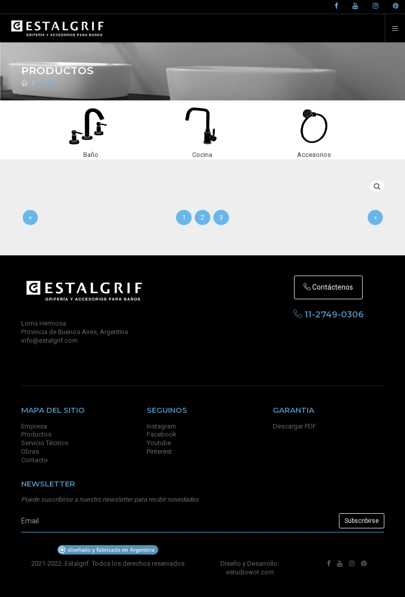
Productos (36, 434)
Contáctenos (328, 287)
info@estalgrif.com (49, 340)
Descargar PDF (294, 426)
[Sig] (375, 218)
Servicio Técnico (45, 443)
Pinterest (159, 451)
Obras (30, 451)
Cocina (48, 83)
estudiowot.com (250, 572)
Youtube (159, 443)
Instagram (161, 426)
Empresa (34, 426)
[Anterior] (30, 218)
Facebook (162, 434)
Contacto (34, 460)
